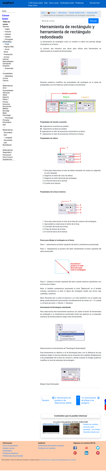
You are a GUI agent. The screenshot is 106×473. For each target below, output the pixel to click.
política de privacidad (58, 460)
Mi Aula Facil (95, 3)
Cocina (5, 78)
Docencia (6, 104)
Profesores (79, 3)
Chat (46, 3)
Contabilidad (7, 74)
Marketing (9, 76)
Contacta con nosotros (46, 448)
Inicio (4, 11)
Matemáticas (8, 86)
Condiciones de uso (45, 460)
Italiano (8, 37)
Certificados (7, 451)
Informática (7, 42)
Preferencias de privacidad (13, 456)
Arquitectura (7, 159)
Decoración (7, 106)
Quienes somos (9, 448)
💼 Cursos (52, 13)
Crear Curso (32, 5)
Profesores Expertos (10, 453)
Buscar (93, 21)
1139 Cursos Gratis (35, 3)
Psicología (7, 115)
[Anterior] (63, 400)
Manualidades (8, 61)
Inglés (7, 29)
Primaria (6, 120)
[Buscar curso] (62, 20)
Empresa (6, 66)
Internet (6, 59)
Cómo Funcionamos (10, 446)
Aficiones (6, 93)
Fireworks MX (92, 13)
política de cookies (70, 460)
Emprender (9, 68)
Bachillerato (7, 145)
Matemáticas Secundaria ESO (8, 132)
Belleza (5, 109)
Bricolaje (6, 111)
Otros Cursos (8, 157)
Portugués (9, 39)
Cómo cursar (54, 3)
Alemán (8, 34)
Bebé (5, 113)
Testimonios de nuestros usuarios (51, 446)
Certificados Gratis (67, 3)
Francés (8, 32)
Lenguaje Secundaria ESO (8, 140)
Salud (5, 95)
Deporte (6, 97)
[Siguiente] (90, 400)
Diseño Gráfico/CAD (76, 13)
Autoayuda (7, 64)
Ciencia (5, 81)
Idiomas (6, 27)
